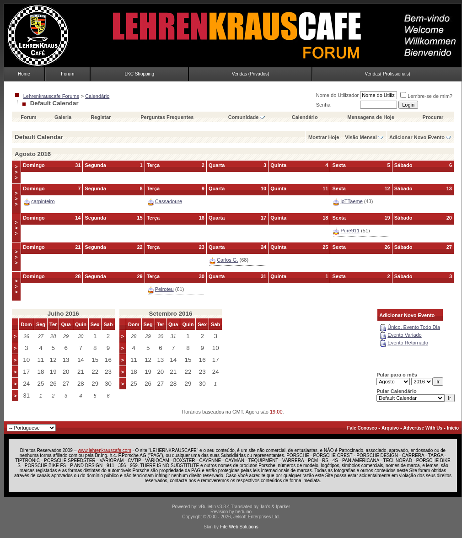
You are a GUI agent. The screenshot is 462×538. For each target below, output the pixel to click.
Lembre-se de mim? (426, 96)
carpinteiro (42, 201)
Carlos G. (227, 260)
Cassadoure (168, 201)
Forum (67, 73)
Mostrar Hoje (323, 137)
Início (453, 427)
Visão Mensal (361, 137)
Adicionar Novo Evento (417, 137)
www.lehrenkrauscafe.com (104, 450)
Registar (101, 117)
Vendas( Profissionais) (387, 73)
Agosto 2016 (33, 154)
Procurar (433, 117)
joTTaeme (351, 201)
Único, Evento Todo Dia (413, 327)
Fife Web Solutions (239, 526)
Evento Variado (404, 335)
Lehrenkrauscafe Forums (51, 96)
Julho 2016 (63, 313)
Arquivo (390, 427)
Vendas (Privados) (250, 73)
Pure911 (350, 230)
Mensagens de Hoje (370, 117)
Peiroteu (164, 289)
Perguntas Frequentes (166, 117)
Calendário (97, 96)
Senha (323, 105)
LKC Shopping (139, 73)
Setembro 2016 (171, 313)
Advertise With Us (422, 427)
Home (24, 73)
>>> (16, 172)
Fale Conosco (362, 427)
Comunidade (246, 117)
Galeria (62, 117)
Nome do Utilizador (337, 95)
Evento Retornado (407, 342)
